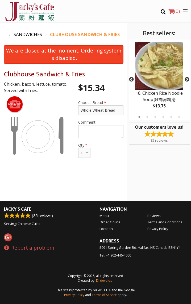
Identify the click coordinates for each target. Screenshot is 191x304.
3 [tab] (155, 117)
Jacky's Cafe (17, 209)
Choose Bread (100, 107)
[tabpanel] (159, 79)
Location (106, 228)
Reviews (154, 215)
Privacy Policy (157, 228)
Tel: (115, 255)
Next (187, 79)
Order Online (110, 222)
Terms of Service (104, 295)
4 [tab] (163, 117)
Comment (100, 129)
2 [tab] (147, 117)
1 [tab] (139, 117)
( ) (174, 11)
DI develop (104, 280)
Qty (84, 150)
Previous (131, 79)
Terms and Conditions (164, 222)
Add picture (15, 104)
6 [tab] (179, 117)
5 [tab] (171, 117)
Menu (104, 215)
